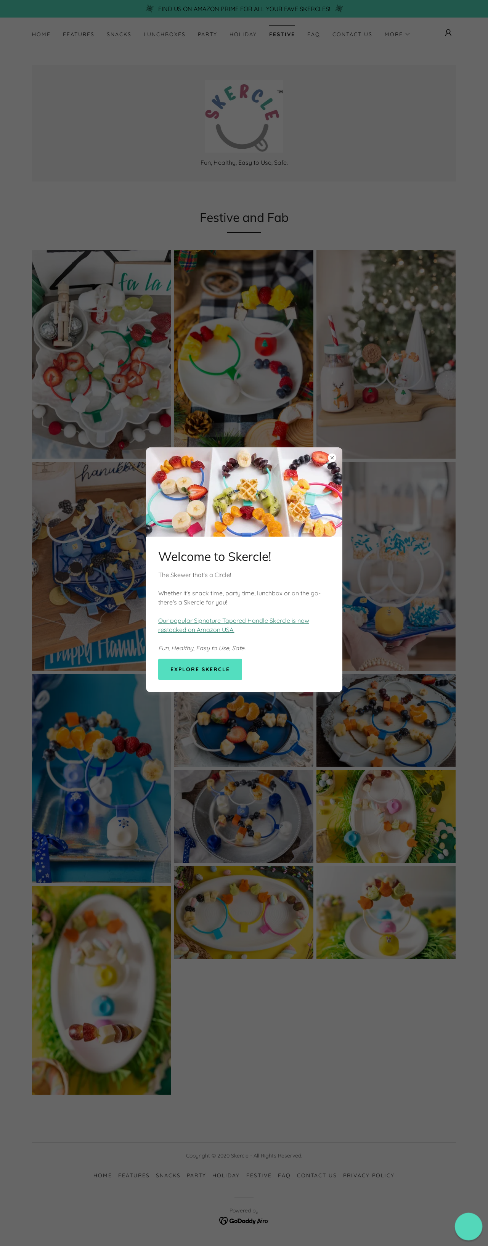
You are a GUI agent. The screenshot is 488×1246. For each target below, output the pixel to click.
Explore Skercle (200, 669)
